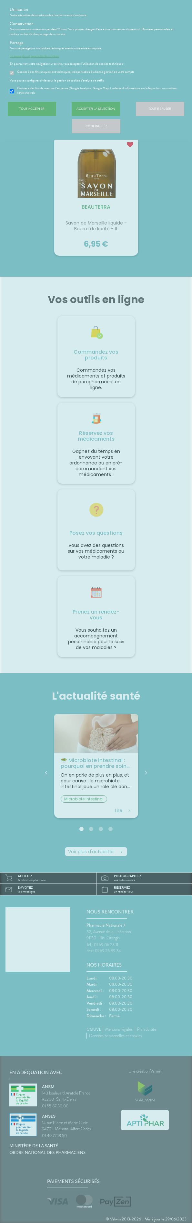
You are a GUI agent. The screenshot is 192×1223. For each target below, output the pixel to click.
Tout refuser (159, 108)
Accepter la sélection (95, 108)
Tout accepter (32, 108)
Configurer (96, 126)
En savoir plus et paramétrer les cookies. (34, 56)
